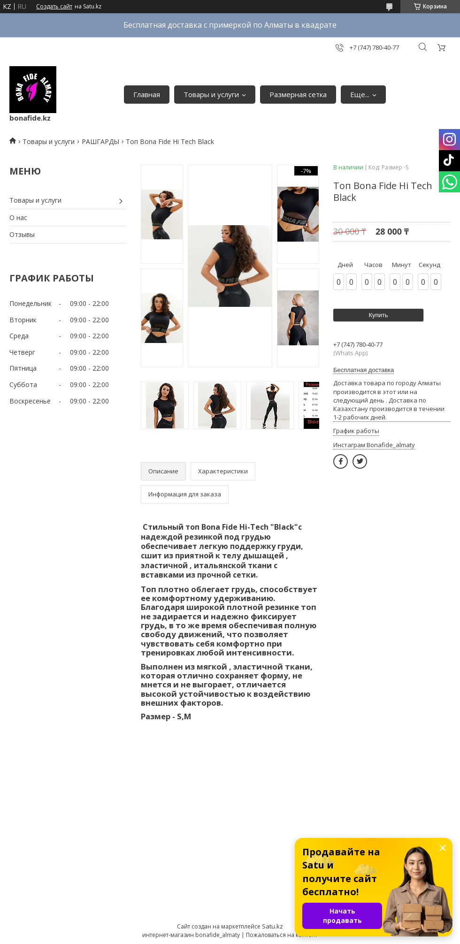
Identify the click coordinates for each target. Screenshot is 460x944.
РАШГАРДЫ (100, 141)
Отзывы (22, 234)
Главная (146, 94)
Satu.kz (272, 926)
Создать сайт (54, 6)
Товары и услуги (211, 94)
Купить (378, 315)
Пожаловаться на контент (282, 935)
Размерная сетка (298, 94)
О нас (18, 217)
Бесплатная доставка (363, 369)
